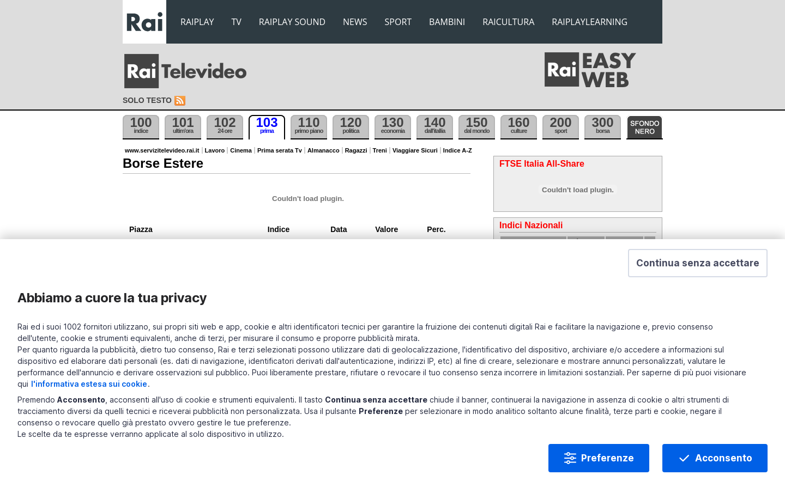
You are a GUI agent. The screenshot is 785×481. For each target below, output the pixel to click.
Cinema (241, 150)
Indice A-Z (457, 150)
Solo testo (147, 100)
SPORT (398, 22)
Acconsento (723, 458)
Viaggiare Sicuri (415, 150)
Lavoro (215, 150)
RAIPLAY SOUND (292, 22)
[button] (698, 263)
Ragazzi (356, 150)
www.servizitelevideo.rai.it (162, 150)
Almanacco (323, 150)
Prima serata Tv (279, 150)
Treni (380, 150)
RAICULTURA (508, 22)
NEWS (355, 22)
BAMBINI (447, 22)
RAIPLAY (197, 22)
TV (236, 22)
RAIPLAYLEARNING (589, 22)
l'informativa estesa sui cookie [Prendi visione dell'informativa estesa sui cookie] (89, 383)
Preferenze (607, 458)
